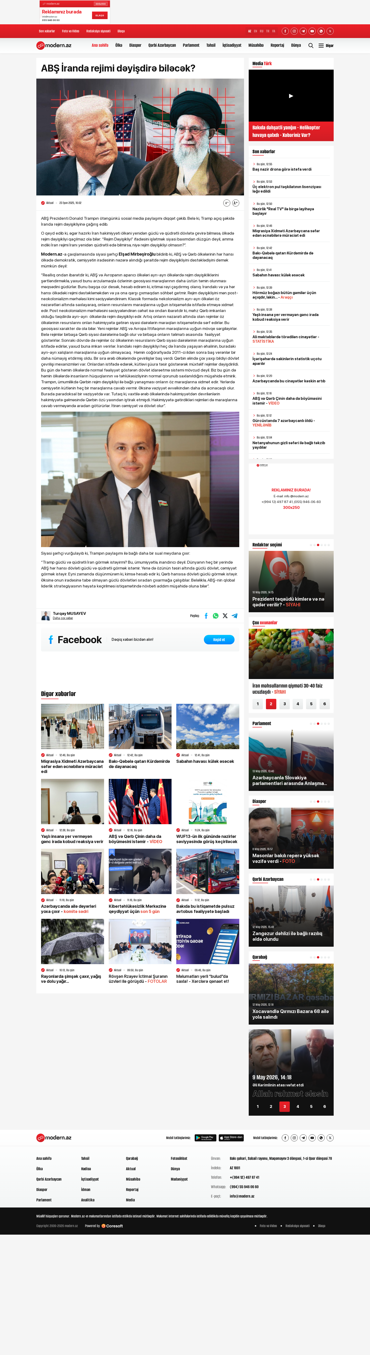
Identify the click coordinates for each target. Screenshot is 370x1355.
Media (130, 1200)
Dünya (296, 45)
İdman (85, 1189)
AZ (249, 31)
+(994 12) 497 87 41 (244, 1177)
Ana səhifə (100, 45)
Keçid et (219, 639)
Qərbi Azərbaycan (162, 45)
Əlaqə (121, 31)
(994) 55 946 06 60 (244, 1187)
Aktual (131, 1169)
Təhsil (210, 45)
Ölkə (118, 45)
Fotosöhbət (179, 1158)
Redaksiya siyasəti (98, 31)
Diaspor (135, 45)
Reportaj (277, 45)
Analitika (87, 1200)
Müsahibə (256, 45)
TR (267, 31)
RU (261, 31)
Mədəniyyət (179, 1179)
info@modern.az (242, 1196)
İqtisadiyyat (232, 45)
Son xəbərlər (47, 31)
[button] (311, 545)
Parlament (191, 45)
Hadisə (86, 1169)
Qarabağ (132, 1158)
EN (255, 31)
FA (273, 31)
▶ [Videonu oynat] (291, 95)
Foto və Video (70, 31)
